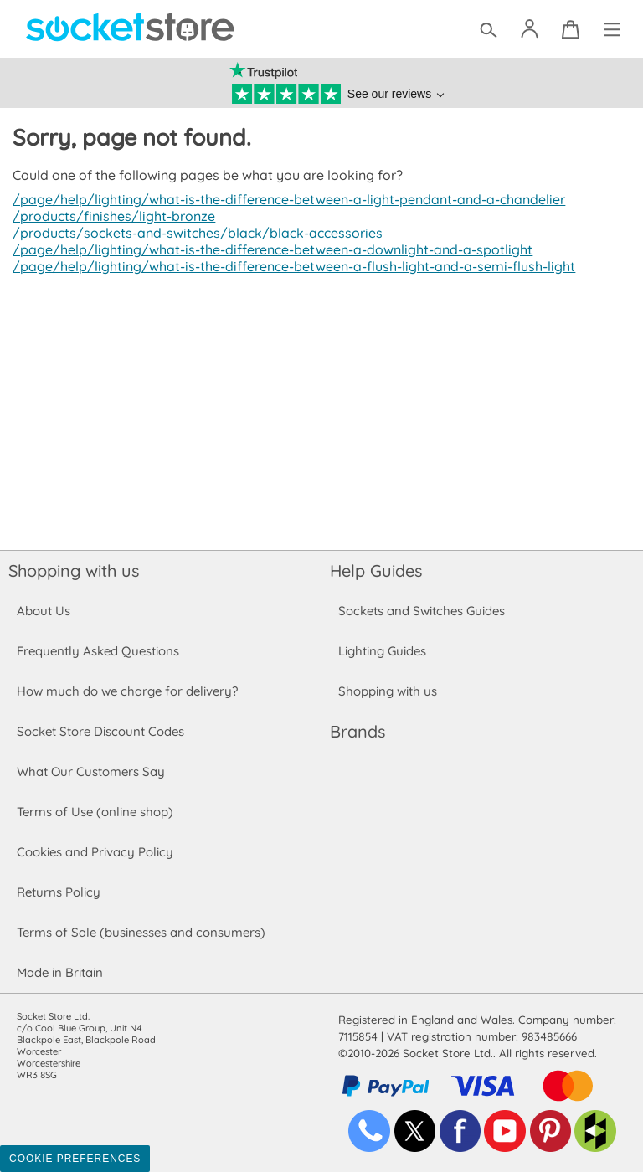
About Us (43, 611)
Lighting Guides (382, 651)
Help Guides (376, 570)
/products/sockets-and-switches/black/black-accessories (193, 232)
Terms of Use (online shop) (94, 812)
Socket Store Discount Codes (100, 731)
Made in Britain (60, 972)
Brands (357, 731)
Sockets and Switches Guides (422, 611)
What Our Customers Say (90, 771)
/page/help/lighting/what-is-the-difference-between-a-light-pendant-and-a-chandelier (284, 199)
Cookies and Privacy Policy (94, 852)
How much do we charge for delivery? (126, 691)
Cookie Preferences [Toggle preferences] (75, 1158)
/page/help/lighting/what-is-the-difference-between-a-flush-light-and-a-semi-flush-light (288, 266)
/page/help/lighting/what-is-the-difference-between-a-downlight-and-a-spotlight (267, 249)
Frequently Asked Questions (97, 651)
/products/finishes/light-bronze (111, 216)
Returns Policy (58, 892)
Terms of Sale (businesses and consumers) (140, 932)
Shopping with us (73, 570)
